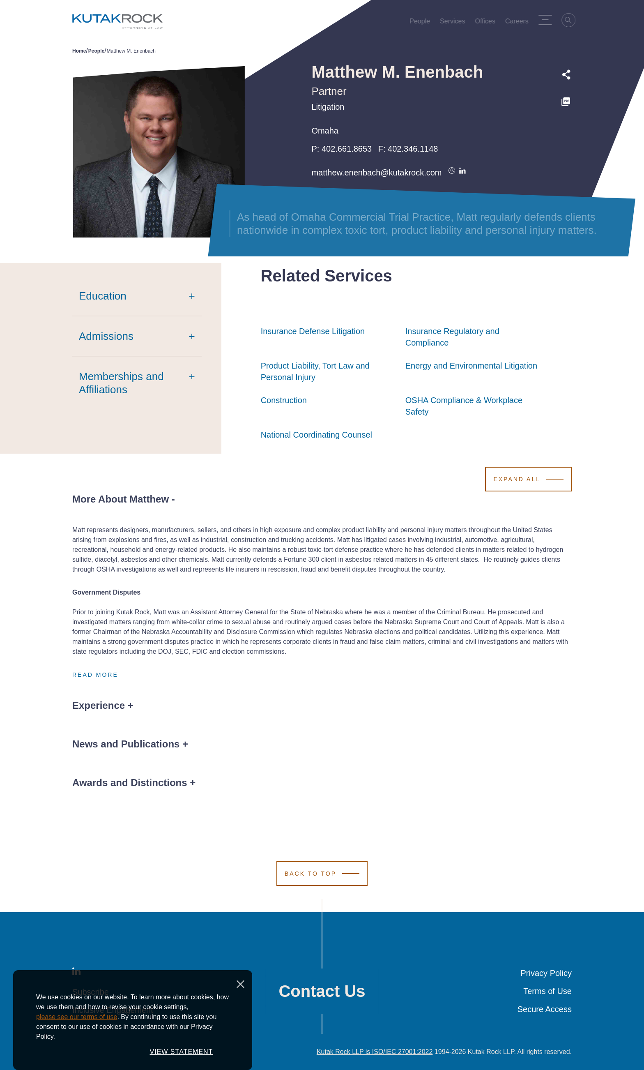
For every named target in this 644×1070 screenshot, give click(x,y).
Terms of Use (547, 991)
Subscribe (90, 992)
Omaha (324, 130)
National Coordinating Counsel (316, 434)
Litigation (327, 107)
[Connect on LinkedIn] (462, 172)
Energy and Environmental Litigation (471, 365)
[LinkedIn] (76, 973)
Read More (95, 675)
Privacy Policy (546, 973)
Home (79, 51)
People (96, 51)
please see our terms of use (76, 1050)
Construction (284, 400)
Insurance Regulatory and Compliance (473, 336)
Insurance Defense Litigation (313, 331)
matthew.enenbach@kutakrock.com (376, 172)
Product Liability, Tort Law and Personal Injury (329, 371)
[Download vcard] (451, 172)
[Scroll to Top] (322, 873)
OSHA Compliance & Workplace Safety (473, 405)
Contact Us (321, 991)
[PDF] (566, 102)
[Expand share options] (566, 74)
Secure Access (545, 1009)
